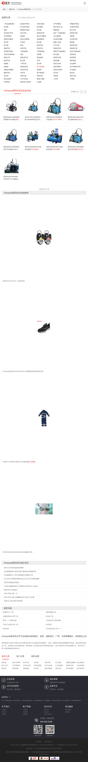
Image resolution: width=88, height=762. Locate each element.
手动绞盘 (73, 70)
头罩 (38, 60)
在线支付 (46, 712)
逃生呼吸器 (57, 66)
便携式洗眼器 (8, 39)
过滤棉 (39, 82)
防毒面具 (56, 30)
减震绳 (39, 70)
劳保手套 (40, 48)
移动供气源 (24, 70)
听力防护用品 (24, 27)
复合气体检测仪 (75, 51)
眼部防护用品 (24, 30)
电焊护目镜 (57, 57)
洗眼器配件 (40, 39)
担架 (21, 54)
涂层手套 (23, 48)
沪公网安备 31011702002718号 (67, 745)
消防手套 (40, 76)
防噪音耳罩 (40, 33)
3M (2, 700)
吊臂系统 (7, 82)
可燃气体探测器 (9, 54)
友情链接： (39, 741)
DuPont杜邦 (16, 700)
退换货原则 (68, 709)
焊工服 (6, 45)
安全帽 (6, 27)
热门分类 (20, 656)
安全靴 (22, 42)
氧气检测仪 (40, 73)
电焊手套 (7, 60)
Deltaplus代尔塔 (56, 700)
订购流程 (25, 712)
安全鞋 (6, 42)
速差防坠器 (24, 66)
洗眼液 (72, 36)
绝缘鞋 (6, 63)
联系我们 (4, 714)
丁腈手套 (23, 63)
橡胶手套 (7, 73)
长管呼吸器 (7, 36)
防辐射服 (40, 57)
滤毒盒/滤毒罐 (8, 70)
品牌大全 (12, 9)
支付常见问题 (47, 714)
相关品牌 (35, 656)
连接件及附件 (57, 70)
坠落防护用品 (8, 51)
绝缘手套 (7, 48)
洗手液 (22, 73)
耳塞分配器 (40, 24)
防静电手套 (73, 48)
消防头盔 (23, 76)
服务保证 (67, 712)
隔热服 (72, 42)
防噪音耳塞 (73, 33)
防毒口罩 (7, 57)
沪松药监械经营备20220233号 (41, 752)
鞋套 (21, 45)
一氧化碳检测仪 (9, 24)
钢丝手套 (73, 76)
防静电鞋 (73, 60)
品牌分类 (6, 17)
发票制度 (25, 714)
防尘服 (22, 60)
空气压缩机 (40, 66)
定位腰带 (73, 63)
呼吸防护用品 (74, 24)
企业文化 (4, 712)
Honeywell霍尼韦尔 (24, 9)
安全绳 (39, 63)
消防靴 (39, 54)
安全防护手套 (8, 33)
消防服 (55, 76)
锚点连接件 (7, 79)
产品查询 (25, 709)
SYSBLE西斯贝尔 (76, 700)
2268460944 (48, 741)
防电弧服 (56, 60)
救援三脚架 (40, 79)
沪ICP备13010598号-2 (46, 745)
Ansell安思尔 (66, 700)
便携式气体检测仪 (59, 51)
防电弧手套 (57, 48)
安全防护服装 (57, 39)
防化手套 (23, 33)
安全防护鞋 (73, 39)
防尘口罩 (73, 30)
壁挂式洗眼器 (24, 39)
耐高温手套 (73, 45)
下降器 (72, 79)
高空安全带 (57, 63)
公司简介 (4, 709)
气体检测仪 (24, 51)
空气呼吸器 (57, 24)
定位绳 (55, 73)
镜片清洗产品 (57, 27)
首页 (4, 9)
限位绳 (72, 73)
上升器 (55, 79)
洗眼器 (22, 36)
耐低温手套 (24, 57)
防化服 (39, 42)
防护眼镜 (40, 27)
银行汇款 (46, 709)
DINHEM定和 (8, 700)
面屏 (5, 30)
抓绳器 (6, 66)
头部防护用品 (74, 27)
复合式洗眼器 (41, 36)
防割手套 (40, 45)
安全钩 (6, 76)
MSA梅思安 (47, 700)
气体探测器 (40, 51)
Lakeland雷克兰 (38, 700)
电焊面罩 (73, 57)
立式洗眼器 (57, 36)
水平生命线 (24, 79)
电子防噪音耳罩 (75, 66)
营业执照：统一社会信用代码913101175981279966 (44, 748)
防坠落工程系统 (25, 82)
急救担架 (73, 54)
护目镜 (39, 30)
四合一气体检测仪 (59, 33)
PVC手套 (56, 45)
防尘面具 (56, 54)
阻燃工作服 (57, 42)
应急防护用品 (24, 24)
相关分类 (5, 656)
